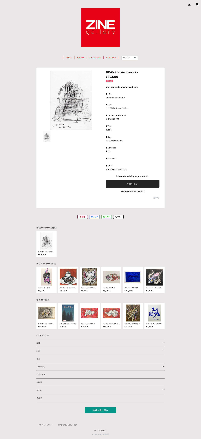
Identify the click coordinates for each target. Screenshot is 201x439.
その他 (39, 398)
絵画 (38, 343)
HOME (69, 58)
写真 (38, 359)
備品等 (39, 382)
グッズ (38, 390)
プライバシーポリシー (46, 425)
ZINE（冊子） (41, 374)
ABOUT (80, 58)
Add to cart (132, 184)
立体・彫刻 (40, 367)
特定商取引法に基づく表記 (67, 425)
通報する (156, 198)
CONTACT (111, 58)
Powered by (100, 434)
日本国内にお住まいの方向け (132, 191)
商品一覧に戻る (100, 410)
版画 (38, 351)
